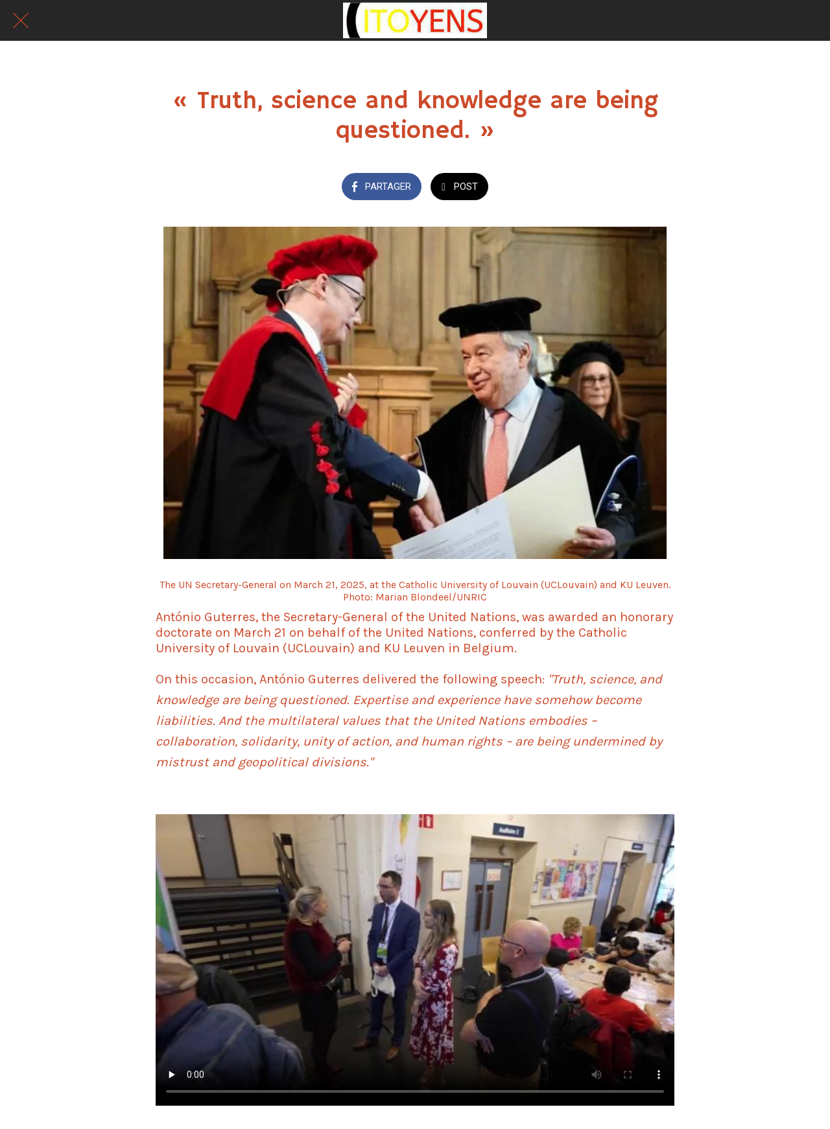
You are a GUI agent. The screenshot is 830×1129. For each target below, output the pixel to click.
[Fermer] (21, 21)
